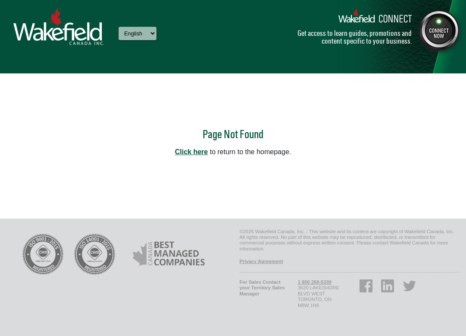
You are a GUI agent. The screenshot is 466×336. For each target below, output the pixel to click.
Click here (191, 151)
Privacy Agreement (261, 261)
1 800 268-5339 (315, 282)
